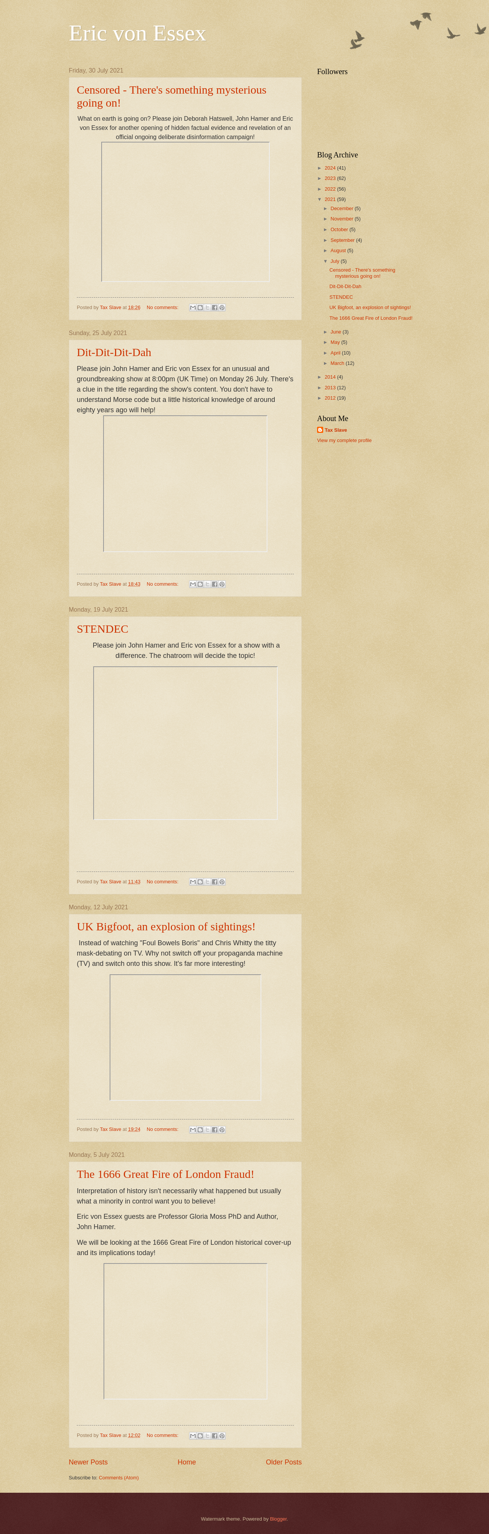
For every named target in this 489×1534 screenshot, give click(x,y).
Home (187, 1462)
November (342, 219)
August (338, 250)
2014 (331, 377)
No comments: (163, 307)
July (335, 261)
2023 (331, 178)
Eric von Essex (137, 32)
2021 (331, 199)
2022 (331, 189)
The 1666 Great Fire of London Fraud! (165, 1174)
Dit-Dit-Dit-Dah (114, 352)
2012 (331, 398)
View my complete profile (344, 440)
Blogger (278, 1519)
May (335, 342)
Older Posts (284, 1462)
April (336, 353)
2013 (331, 387)
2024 (331, 168)
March (337, 363)
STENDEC (102, 628)
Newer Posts (88, 1462)
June (336, 332)
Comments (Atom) (119, 1478)
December (342, 208)
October (339, 229)
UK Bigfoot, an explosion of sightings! (166, 926)
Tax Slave (336, 430)
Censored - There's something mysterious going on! (362, 273)
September (343, 240)
